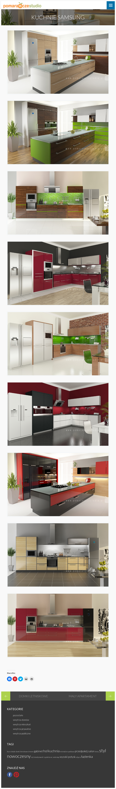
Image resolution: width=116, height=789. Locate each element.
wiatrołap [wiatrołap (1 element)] (56, 757)
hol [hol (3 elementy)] (45, 751)
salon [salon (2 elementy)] (91, 751)
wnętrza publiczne (22, 733)
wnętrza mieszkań (22, 724)
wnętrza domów (21, 719)
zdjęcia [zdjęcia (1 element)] (78, 757)
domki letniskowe (33, 696)
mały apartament (83, 696)
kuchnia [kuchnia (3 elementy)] (54, 751)
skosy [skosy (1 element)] (97, 752)
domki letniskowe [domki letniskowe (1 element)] (22, 752)
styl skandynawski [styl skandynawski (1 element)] (37, 757)
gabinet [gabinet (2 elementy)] (38, 751)
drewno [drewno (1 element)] (31, 752)
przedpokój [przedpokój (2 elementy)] (81, 751)
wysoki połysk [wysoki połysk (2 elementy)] (68, 756)
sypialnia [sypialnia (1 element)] (47, 757)
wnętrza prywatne (22, 729)
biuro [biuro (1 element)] (9, 752)
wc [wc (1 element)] (51, 757)
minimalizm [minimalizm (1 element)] (64, 752)
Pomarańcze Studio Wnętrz (22, 5)
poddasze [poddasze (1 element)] (71, 752)
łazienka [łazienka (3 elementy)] (87, 756)
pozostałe (18, 715)
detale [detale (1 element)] (13, 752)
